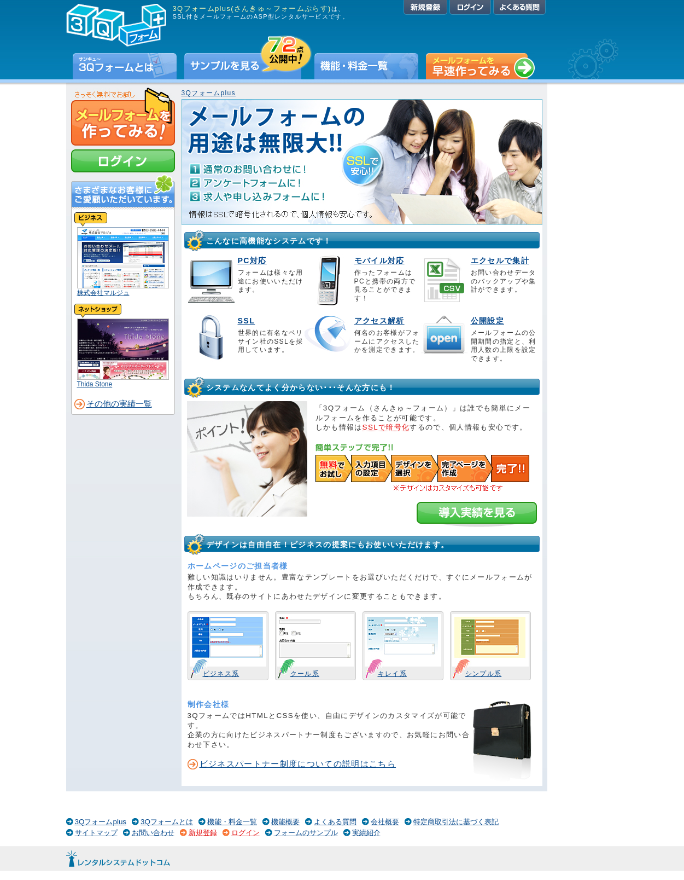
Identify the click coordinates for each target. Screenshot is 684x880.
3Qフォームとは (125, 66)
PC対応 (252, 260)
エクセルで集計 (500, 260)
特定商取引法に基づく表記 (456, 822)
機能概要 (285, 822)
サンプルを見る (248, 66)
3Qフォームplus (209, 93)
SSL (246, 320)
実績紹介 (366, 833)
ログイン (470, 7)
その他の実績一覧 (119, 404)
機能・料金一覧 (366, 66)
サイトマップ (96, 833)
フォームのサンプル (306, 833)
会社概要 (385, 822)
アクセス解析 (379, 320)
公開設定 (487, 320)
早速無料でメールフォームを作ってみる (480, 66)
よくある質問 (519, 7)
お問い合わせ (153, 833)
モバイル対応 (379, 260)
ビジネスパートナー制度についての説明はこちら (298, 764)
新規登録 (425, 7)
